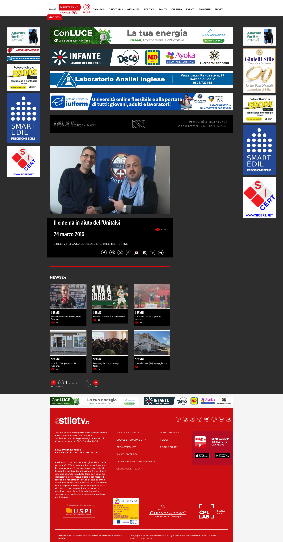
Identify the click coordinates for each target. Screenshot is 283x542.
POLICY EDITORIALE (127, 432)
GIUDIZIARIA (116, 9)
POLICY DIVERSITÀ (127, 454)
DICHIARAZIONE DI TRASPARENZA (136, 461)
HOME (52, 9)
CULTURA (176, 9)
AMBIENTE (205, 9)
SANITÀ (163, 9)
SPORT (219, 9)
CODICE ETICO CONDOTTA (131, 439)
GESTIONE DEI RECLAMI (129, 468)
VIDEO (54, 17)
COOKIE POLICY (169, 447)
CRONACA (99, 9)
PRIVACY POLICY (126, 447)
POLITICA (149, 9)
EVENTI (190, 9)
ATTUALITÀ (133, 9)
